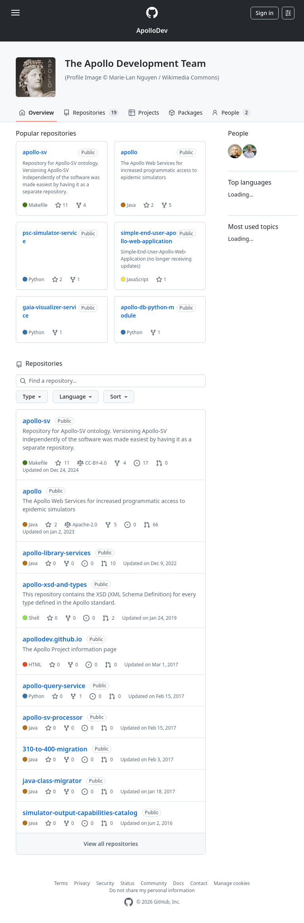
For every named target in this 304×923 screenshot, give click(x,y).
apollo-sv (36, 420)
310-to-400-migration (55, 749)
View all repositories (111, 843)
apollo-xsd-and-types (55, 584)
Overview (36, 112)
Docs (178, 883)
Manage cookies (232, 883)
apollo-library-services (57, 553)
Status (127, 883)
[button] (32, 396)
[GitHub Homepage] (128, 902)
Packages (186, 112)
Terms (61, 883)
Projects (144, 112)
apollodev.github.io (52, 639)
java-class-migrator (52, 780)
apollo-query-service (54, 685)
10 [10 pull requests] (108, 563)
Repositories (91, 113)
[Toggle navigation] (15, 13)
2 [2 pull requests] (108, 618)
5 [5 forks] (111, 524)
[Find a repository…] (111, 380)
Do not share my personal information (152, 890)
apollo (32, 491)
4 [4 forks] (120, 463)
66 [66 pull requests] (151, 524)
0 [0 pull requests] (162, 463)
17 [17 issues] (141, 463)
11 (61, 205)
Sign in (265, 13)
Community (154, 883)
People (231, 113)
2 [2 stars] (51, 524)
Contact (198, 883)
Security (105, 883)
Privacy (82, 883)
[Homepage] (152, 12)
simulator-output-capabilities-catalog (80, 812)
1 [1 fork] (76, 696)
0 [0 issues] (130, 524)
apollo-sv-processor (53, 717)
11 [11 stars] (62, 463)
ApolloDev (151, 30)
